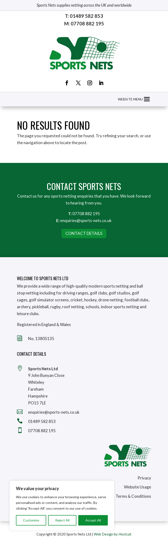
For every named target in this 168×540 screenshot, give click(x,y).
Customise (31, 520)
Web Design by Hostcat (112, 534)
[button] (130, 99)
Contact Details (83, 233)
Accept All (93, 520)
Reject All (62, 520)
